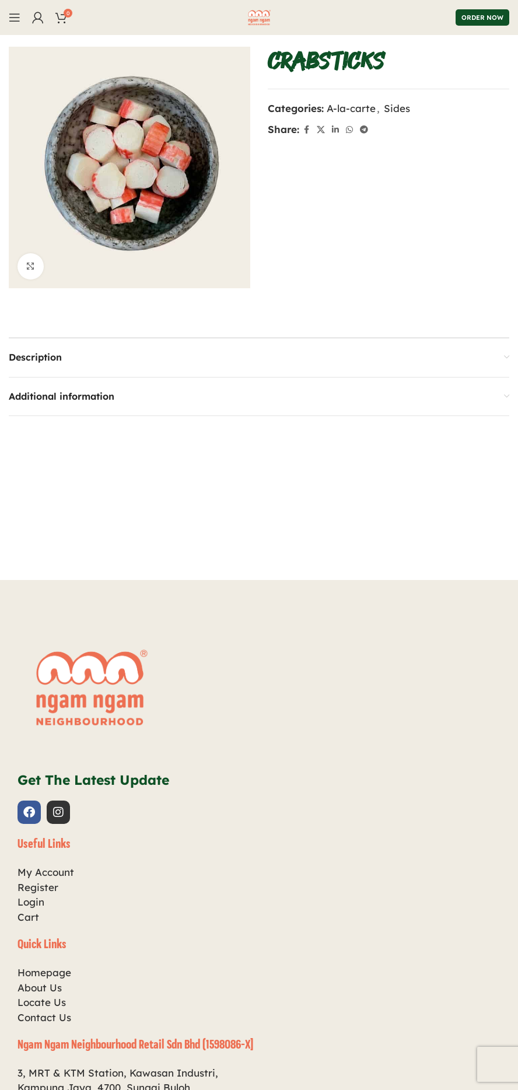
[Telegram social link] (364, 130)
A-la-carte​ (351, 108)
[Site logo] (259, 16)
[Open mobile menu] (14, 17)
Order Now (482, 17)
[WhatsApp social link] (349, 130)
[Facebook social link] (306, 130)
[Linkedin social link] (335, 130)
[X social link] (320, 130)
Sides (397, 108)
